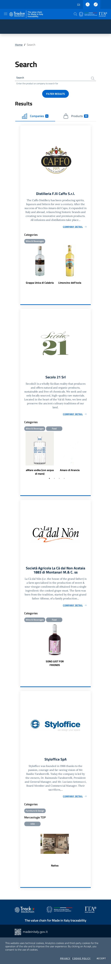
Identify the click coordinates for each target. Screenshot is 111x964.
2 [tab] (54, 480)
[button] (75, 14)
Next (89, 455)
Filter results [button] (55, 95)
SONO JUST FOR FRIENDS (55, 666)
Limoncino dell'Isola (69, 284)
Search (20, 78)
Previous (21, 455)
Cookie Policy (81, 958)
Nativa (54, 869)
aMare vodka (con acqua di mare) (40, 474)
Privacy (65, 958)
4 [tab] (64, 480)
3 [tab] (59, 480)
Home (19, 44)
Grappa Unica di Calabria (40, 284)
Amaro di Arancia (70, 472)
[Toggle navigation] (6, 14)
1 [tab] (49, 480)
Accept (101, 958)
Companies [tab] (35, 117)
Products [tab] (75, 117)
